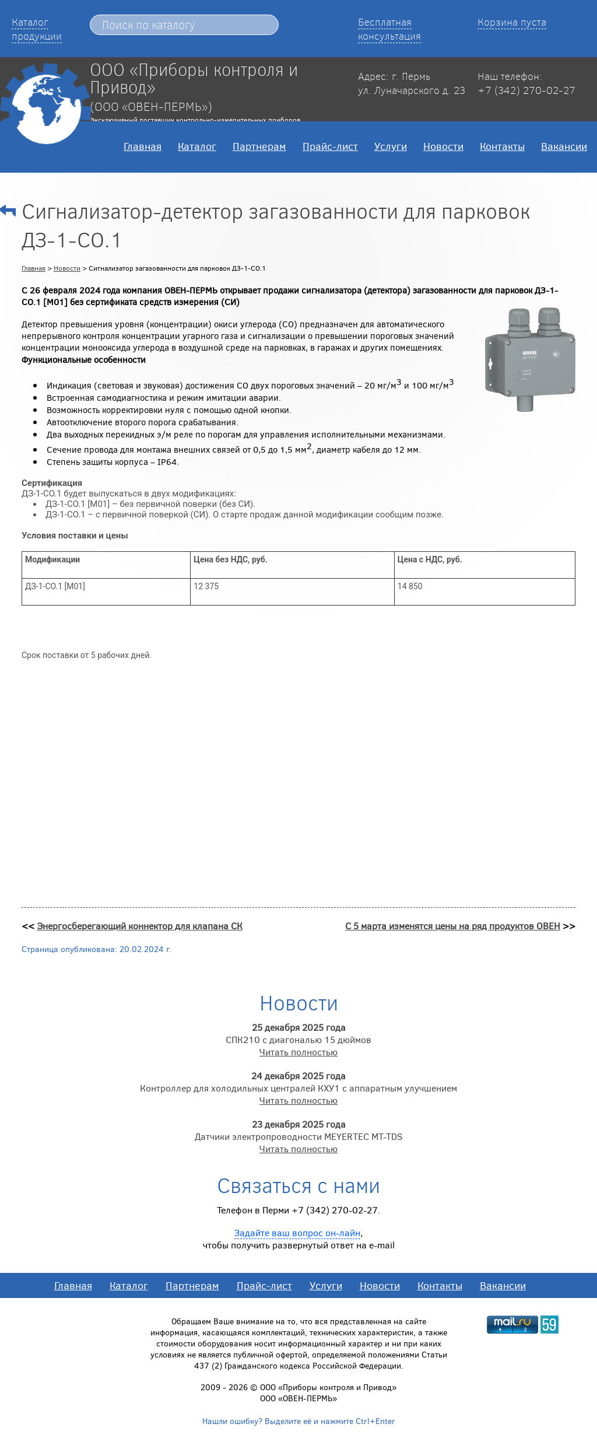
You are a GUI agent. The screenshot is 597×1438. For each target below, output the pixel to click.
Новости (443, 146)
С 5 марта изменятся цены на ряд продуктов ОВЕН (452, 925)
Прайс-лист (330, 146)
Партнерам (259, 146)
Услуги (390, 146)
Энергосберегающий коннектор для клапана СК (140, 925)
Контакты (502, 146)
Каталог (197, 146)
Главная (142, 146)
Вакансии (564, 146)
